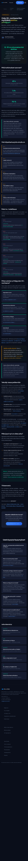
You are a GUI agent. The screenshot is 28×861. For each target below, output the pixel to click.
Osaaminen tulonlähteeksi (10, 716)
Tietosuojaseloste (8, 747)
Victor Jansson (7, 744)
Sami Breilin (6, 741)
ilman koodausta (17, 411)
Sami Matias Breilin (9, 36)
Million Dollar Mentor (8, 727)
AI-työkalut (21, 391)
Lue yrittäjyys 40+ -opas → (14, 523)
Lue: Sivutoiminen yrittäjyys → (9, 322)
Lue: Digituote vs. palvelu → (8, 311)
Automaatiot (15, 413)
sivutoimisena (16, 250)
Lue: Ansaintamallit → (7, 333)
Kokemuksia (6, 719)
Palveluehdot (7, 749)
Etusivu (5, 8)
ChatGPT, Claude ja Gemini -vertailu (10, 426)
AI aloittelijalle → (15, 604)
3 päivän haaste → (12, 616)
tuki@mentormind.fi (5, 701)
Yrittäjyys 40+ (5, 14)
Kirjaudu (11, 2)
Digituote (6, 707)
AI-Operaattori (7, 733)
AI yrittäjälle (6, 710)
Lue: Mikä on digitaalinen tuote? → (10, 299)
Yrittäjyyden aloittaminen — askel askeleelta (12, 274)
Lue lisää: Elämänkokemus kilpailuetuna (11, 153)
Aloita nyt (20, 2)
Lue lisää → (21, 250)
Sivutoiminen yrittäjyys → (8, 565)
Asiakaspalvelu (7, 752)
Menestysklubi (7, 730)
